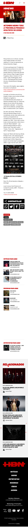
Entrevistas (14, 479)
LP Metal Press (10, 38)
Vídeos (14, 486)
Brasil (6, 222)
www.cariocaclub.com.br (10, 194)
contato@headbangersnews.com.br (14, 500)
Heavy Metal (8, 219)
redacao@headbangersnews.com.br (14, 505)
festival (20, 222)
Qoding (18, 523)
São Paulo (7, 224)
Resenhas (14, 483)
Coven (6, 217)
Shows (14, 475)
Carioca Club (12, 222)
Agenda (14, 490)
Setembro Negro (15, 224)
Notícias (6, 214)
